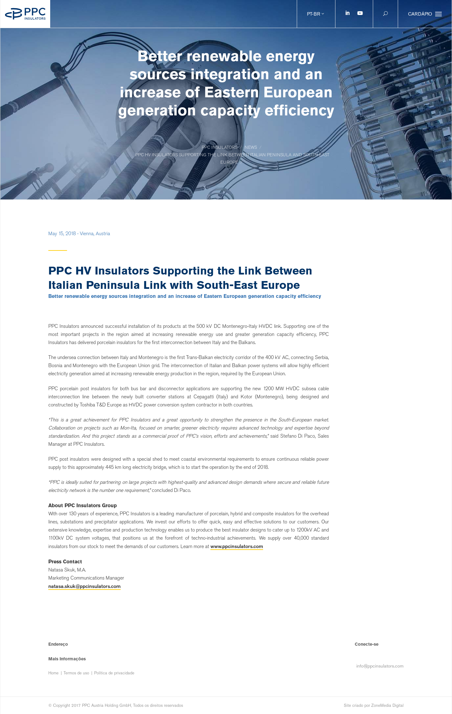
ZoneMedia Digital (387, 705)
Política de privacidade (114, 673)
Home (53, 673)
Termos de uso (76, 673)
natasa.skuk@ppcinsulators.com (84, 586)
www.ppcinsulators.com (236, 546)
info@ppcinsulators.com (380, 666)
